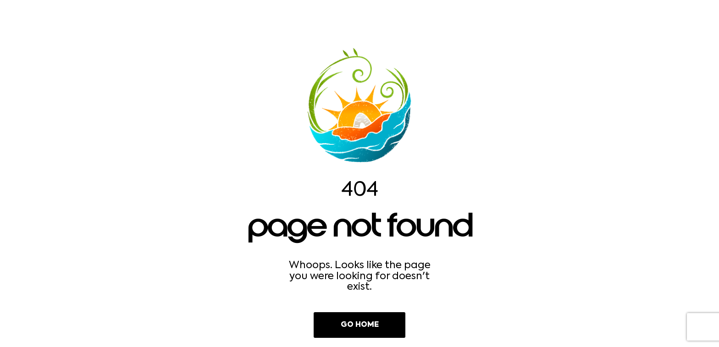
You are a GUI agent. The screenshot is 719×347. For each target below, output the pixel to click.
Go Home (360, 325)
